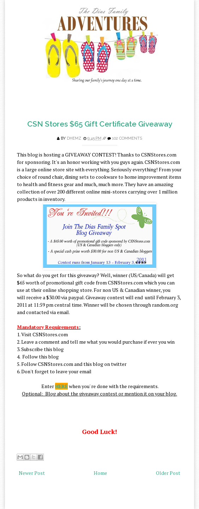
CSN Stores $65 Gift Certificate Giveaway (99, 123)
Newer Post (32, 473)
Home (100, 473)
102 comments (127, 138)
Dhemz (74, 138)
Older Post (168, 473)
